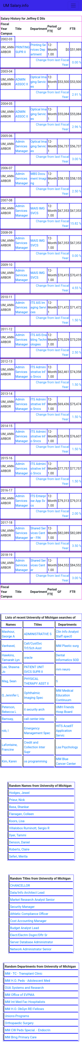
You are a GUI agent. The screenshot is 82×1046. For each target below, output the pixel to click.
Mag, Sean (9, 681)
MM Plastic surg (67, 646)
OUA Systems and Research (24, 988)
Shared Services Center (38, 565)
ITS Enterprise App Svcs (38, 500)
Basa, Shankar (19, 807)
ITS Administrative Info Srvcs (38, 371)
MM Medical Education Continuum (64, 695)
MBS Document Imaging (39, 178)
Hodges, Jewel (19, 793)
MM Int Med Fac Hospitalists (25, 1002)
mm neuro (63, 669)
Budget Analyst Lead (24, 928)
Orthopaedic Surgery (19, 1023)
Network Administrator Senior (30, 949)
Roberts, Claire (19, 849)
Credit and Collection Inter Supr (34, 747)
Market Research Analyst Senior (32, 900)
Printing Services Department (38, 49)
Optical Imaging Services (39, 81)
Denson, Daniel (19, 842)
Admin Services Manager (21, 146)
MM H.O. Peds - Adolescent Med (27, 981)
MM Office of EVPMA (19, 995)
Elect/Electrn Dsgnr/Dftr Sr (28, 935)
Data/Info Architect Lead (27, 892)
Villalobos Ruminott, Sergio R (29, 828)
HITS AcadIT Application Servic (64, 730)
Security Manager (22, 907)
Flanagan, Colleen (21, 814)
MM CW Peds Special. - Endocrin (27, 1030)
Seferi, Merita (18, 856)
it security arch (34, 709)
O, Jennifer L (10, 695)
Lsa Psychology (67, 747)
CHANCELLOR (20, 885)
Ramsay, (7, 719)
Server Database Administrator (31, 942)
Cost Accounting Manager (28, 921)
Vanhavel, (8, 646)
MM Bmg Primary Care (20, 1037)
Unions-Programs (17, 1016)
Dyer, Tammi (17, 835)
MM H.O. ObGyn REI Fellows (24, 1009)
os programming (35, 761)
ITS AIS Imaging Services (38, 307)
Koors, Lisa (16, 821)
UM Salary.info (16, 5)
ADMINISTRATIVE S (37, 634)
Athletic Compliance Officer (29, 914)
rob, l (5, 731)
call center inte (34, 719)
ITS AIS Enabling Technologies (39, 339)
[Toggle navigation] (73, 5)
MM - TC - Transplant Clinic (23, 973)
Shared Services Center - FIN (38, 533)
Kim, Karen (9, 761)
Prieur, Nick (17, 800)
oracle (28, 657)
